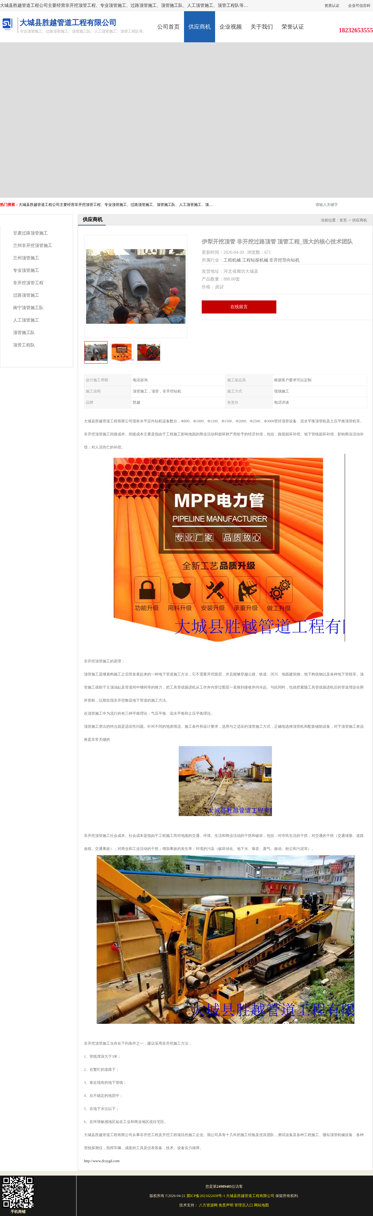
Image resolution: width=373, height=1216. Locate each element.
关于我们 (262, 27)
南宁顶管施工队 (28, 307)
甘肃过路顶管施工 (30, 233)
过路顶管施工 (26, 295)
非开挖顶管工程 (28, 283)
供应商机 (199, 27)
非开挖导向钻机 (284, 260)
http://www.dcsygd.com (102, 1161)
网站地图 (261, 1205)
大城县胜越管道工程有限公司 (250, 1196)
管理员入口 (243, 1205)
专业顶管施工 (26, 270)
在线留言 (239, 306)
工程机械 (232, 260)
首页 (343, 220)
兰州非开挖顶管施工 (32, 245)
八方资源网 (208, 1205)
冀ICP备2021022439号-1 (205, 1196)
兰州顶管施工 (26, 258)
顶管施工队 (24, 332)
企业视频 (230, 27)
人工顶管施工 (26, 320)
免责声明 (226, 1205)
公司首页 (168, 27)
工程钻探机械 (255, 260)
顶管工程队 (24, 345)
